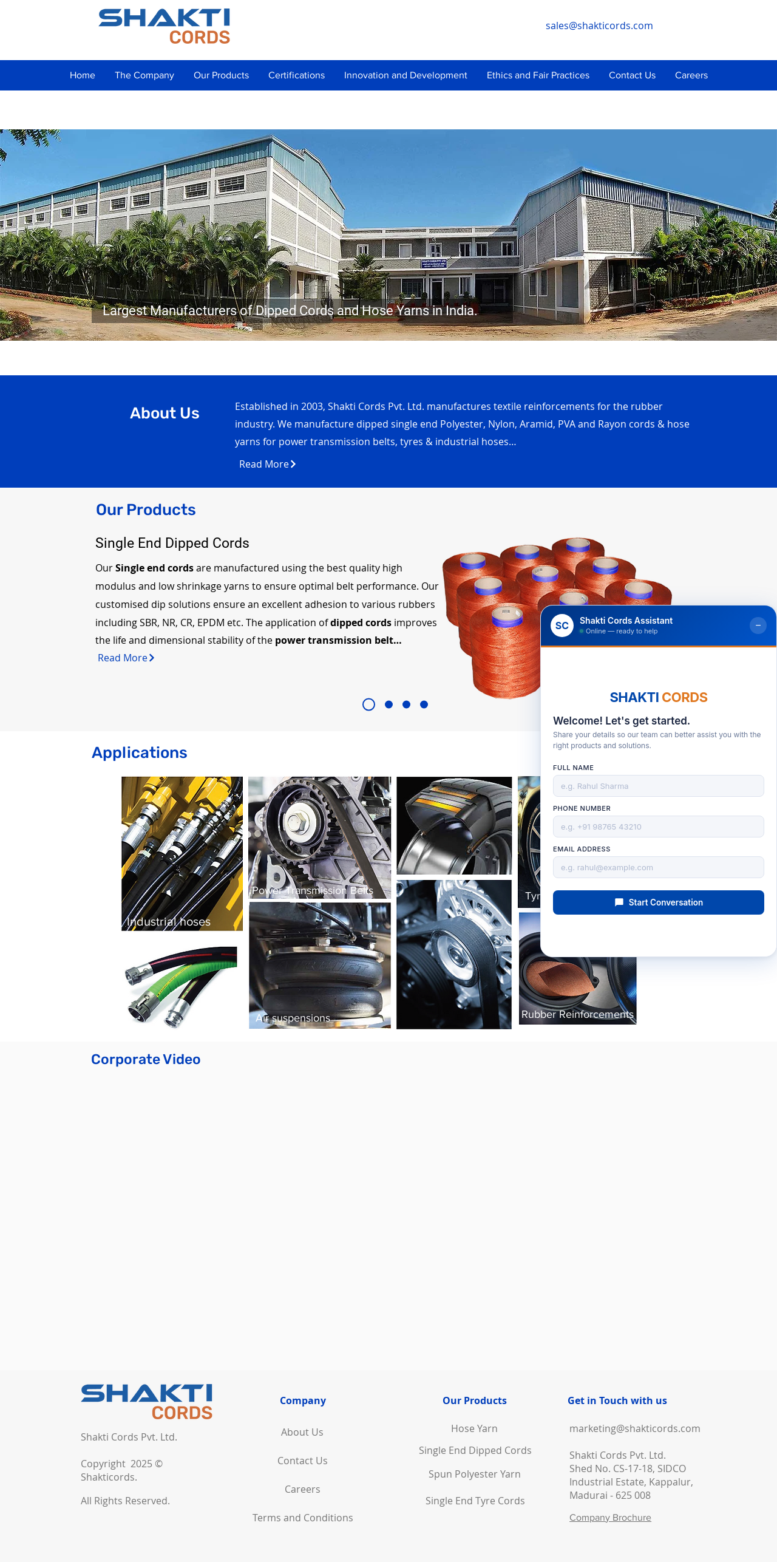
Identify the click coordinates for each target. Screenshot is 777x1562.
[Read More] (268, 464)
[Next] (743, 235)
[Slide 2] (389, 705)
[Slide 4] (424, 705)
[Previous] (34, 235)
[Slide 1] (368, 704)
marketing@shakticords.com (635, 1428)
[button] (144, 75)
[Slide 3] (406, 705)
